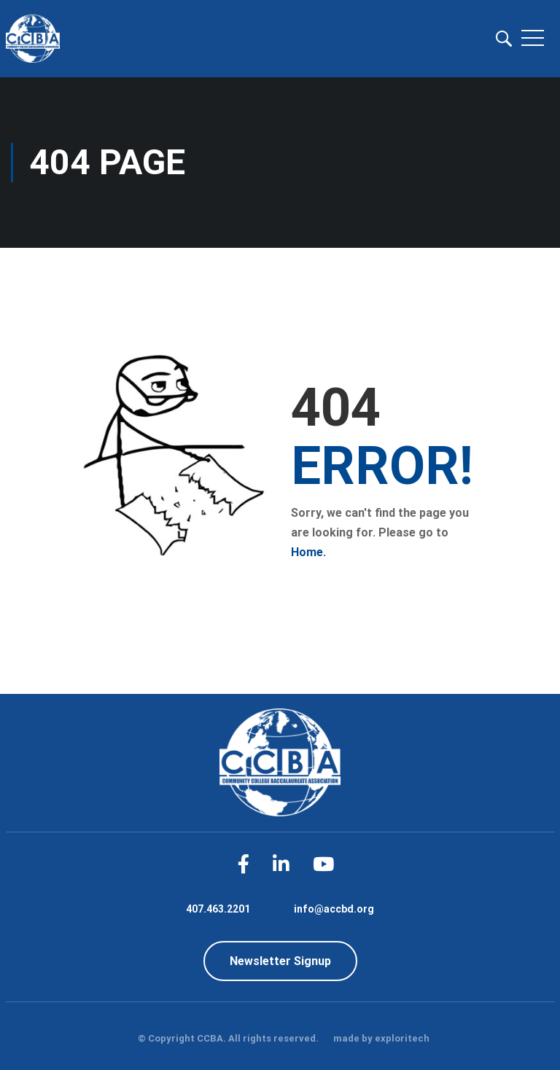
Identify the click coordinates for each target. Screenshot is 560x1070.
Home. (308, 552)
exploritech (402, 1038)
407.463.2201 (218, 909)
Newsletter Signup (280, 961)
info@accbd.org (334, 909)
